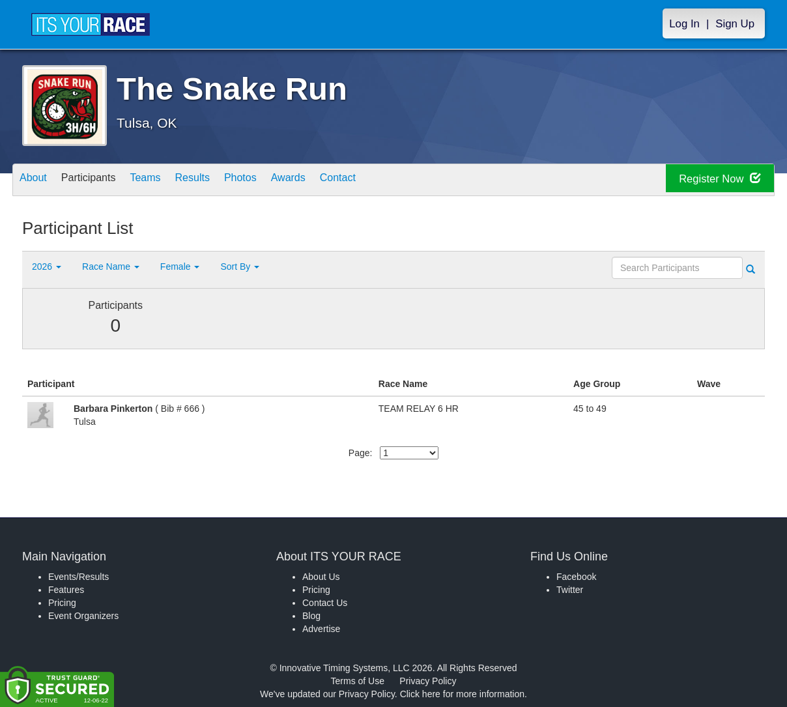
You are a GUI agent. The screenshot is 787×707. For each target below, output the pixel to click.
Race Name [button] (110, 266)
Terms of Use (357, 681)
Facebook (576, 576)
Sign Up (734, 24)
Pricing (62, 603)
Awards (333, 181)
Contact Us (324, 603)
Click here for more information (462, 694)
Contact (391, 181)
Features (66, 589)
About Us (321, 576)
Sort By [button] (239, 266)
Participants (101, 181)
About (37, 181)
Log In (684, 24)
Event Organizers (83, 616)
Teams (166, 181)
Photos (277, 181)
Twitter (569, 589)
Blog (311, 616)
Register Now (712, 180)
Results (221, 181)
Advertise (321, 629)
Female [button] (180, 266)
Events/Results (78, 576)
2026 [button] (46, 266)
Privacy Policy (427, 681)
